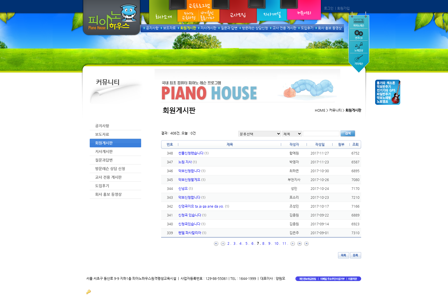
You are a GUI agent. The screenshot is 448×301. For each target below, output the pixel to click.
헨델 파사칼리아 (190, 233)
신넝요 (183, 188)
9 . (270, 243)
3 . (235, 243)
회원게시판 (188, 28)
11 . (285, 243)
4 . (241, 243)
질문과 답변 (229, 28)
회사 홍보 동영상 (330, 28)
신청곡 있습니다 (190, 215)
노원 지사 (185, 162)
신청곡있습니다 (189, 224)
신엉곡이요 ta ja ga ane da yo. (201, 206)
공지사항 (152, 28)
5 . (247, 243)
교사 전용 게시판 (284, 28)
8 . (264, 243)
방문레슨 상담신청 (255, 28)
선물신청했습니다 (191, 153)
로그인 (328, 8)
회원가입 (343, 8)
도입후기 (307, 28)
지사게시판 (208, 28)
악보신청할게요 (189, 180)
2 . (229, 243)
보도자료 (169, 28)
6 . (253, 243)
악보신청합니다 (189, 171)
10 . (277, 243)
